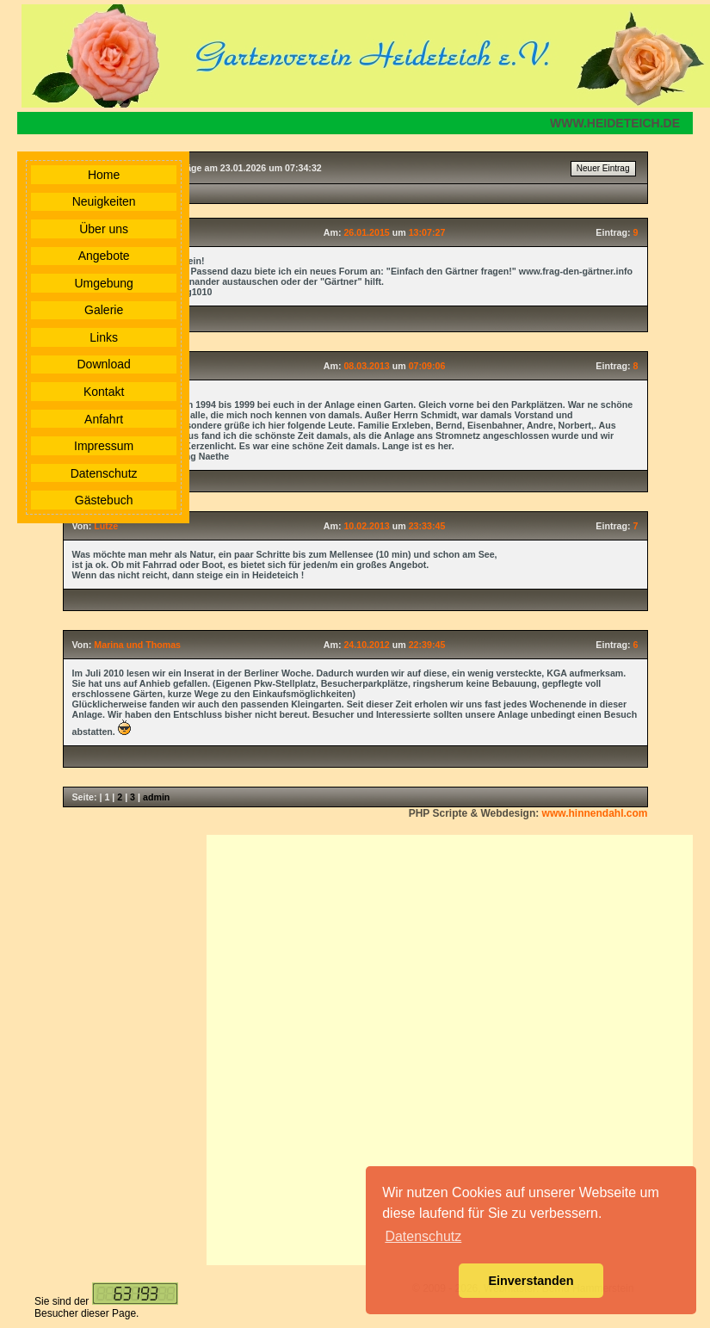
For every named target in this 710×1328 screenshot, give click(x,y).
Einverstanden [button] (530, 1281)
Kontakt (103, 391)
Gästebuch (104, 500)
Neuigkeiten (104, 201)
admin (156, 797)
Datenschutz (104, 473)
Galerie (103, 310)
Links (104, 337)
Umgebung (103, 283)
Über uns (103, 229)
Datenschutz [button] (423, 1236)
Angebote (104, 256)
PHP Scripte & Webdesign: (528, 813)
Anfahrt (103, 419)
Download (104, 364)
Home (104, 175)
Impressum (103, 446)
